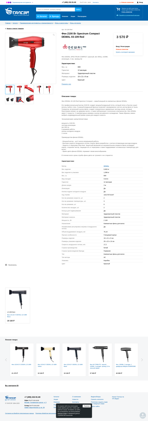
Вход (141, 2)
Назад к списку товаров (15, 28)
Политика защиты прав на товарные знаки (99, 403)
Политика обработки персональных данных (48, 413)
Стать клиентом (127, 12)
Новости (75, 399)
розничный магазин (129, 15)
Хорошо (87, 406)
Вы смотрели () (11, 385)
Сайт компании (11, 400)
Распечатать (12, 265)
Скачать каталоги (97, 399)
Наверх (143, 415)
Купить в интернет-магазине (125, 52)
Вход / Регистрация (123, 46)
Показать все (66, 84)
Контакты (96, 2)
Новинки (65, 16)
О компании (76, 397)
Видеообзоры (96, 397)
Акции (73, 16)
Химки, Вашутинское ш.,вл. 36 (34, 407)
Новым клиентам (127, 2)
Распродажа (82, 16)
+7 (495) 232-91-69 (69, 2)
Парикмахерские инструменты (21, 2)
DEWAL (106, 166)
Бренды (54, 16)
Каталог (42, 16)
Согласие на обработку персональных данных (19, 413)
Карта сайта (95, 406)
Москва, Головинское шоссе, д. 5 (35, 402)
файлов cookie (62, 413)
